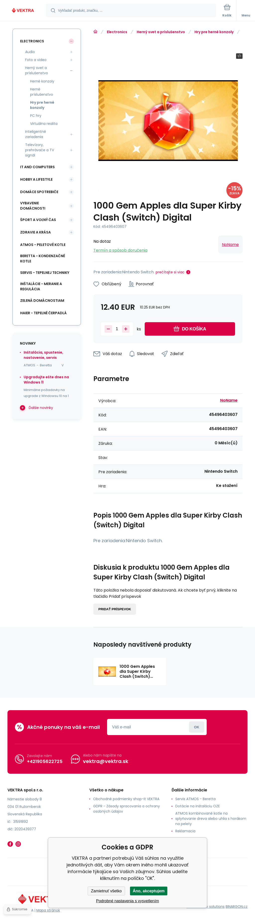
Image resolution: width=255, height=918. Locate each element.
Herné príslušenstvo (41, 92)
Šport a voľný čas (38, 219)
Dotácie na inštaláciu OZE (197, 806)
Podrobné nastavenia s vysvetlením (127, 901)
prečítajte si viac (170, 272)
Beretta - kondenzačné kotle (42, 258)
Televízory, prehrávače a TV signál (39, 150)
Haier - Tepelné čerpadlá (43, 312)
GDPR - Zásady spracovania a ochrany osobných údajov (126, 809)
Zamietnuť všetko (106, 891)
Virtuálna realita (44, 123)
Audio (30, 51)
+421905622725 (45, 761)
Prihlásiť (196, 727)
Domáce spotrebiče (39, 191)
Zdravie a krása (35, 232)
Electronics (117, 31)
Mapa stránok (48, 910)
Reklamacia (185, 831)
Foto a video (36, 59)
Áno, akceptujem (149, 891)
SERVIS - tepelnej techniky (44, 272)
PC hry (35, 115)
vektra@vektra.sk (105, 761)
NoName (230, 244)
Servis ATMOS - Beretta (195, 798)
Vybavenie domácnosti (32, 206)
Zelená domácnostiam (42, 300)
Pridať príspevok (114, 609)
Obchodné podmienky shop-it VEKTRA (126, 798)
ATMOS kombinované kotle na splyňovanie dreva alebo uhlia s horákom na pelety (210, 818)
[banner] (23, 11)
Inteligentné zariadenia (35, 134)
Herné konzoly (42, 81)
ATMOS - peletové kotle (42, 244)
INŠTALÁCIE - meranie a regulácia (41, 286)
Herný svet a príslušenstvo (161, 31)
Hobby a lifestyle (36, 179)
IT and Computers (37, 166)
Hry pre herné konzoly (214, 31)
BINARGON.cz (237, 906)
